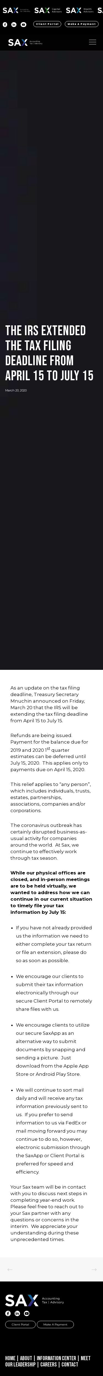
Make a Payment (82, 24)
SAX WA (79, 9)
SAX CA (48, 9)
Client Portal (47, 24)
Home (10, 1358)
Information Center (56, 1358)
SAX (16, 9)
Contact (70, 1364)
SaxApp (52, 1033)
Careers (48, 1364)
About (26, 1358)
